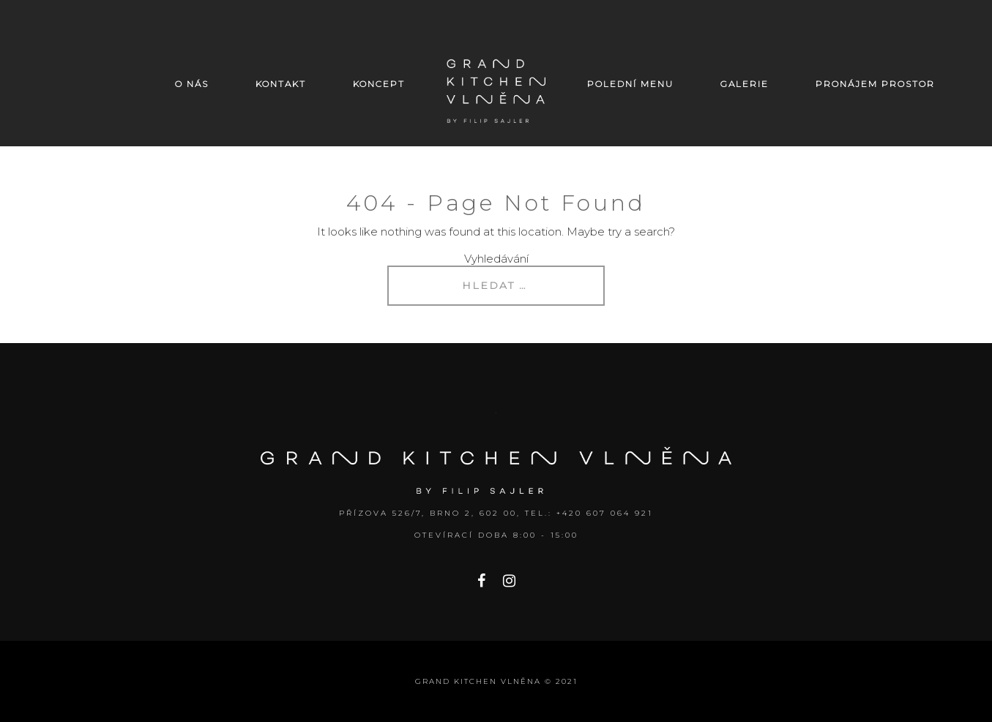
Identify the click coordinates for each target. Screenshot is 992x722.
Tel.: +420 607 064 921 (589, 513)
